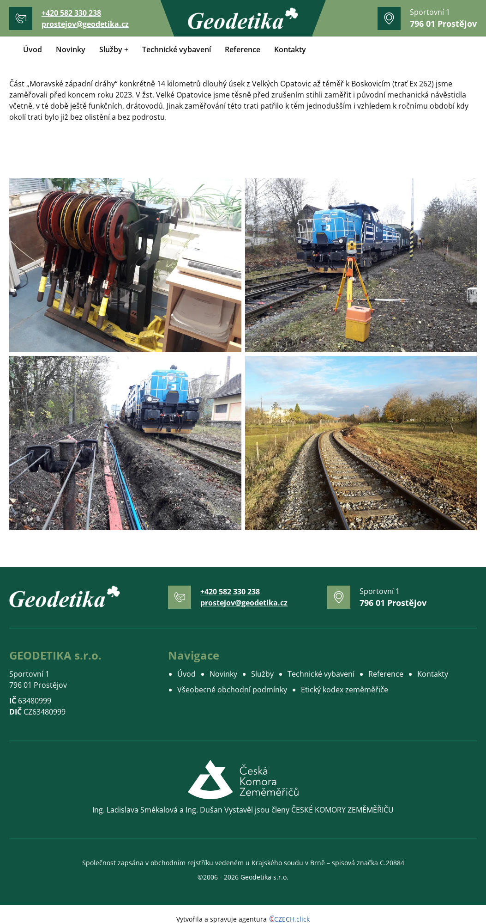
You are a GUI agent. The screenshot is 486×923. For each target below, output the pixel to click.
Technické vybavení (176, 49)
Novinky (70, 49)
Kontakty (290, 49)
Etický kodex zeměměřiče (344, 690)
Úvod (32, 49)
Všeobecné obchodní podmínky (232, 690)
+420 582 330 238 (71, 13)
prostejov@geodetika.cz (85, 24)
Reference (242, 49)
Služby (110, 49)
